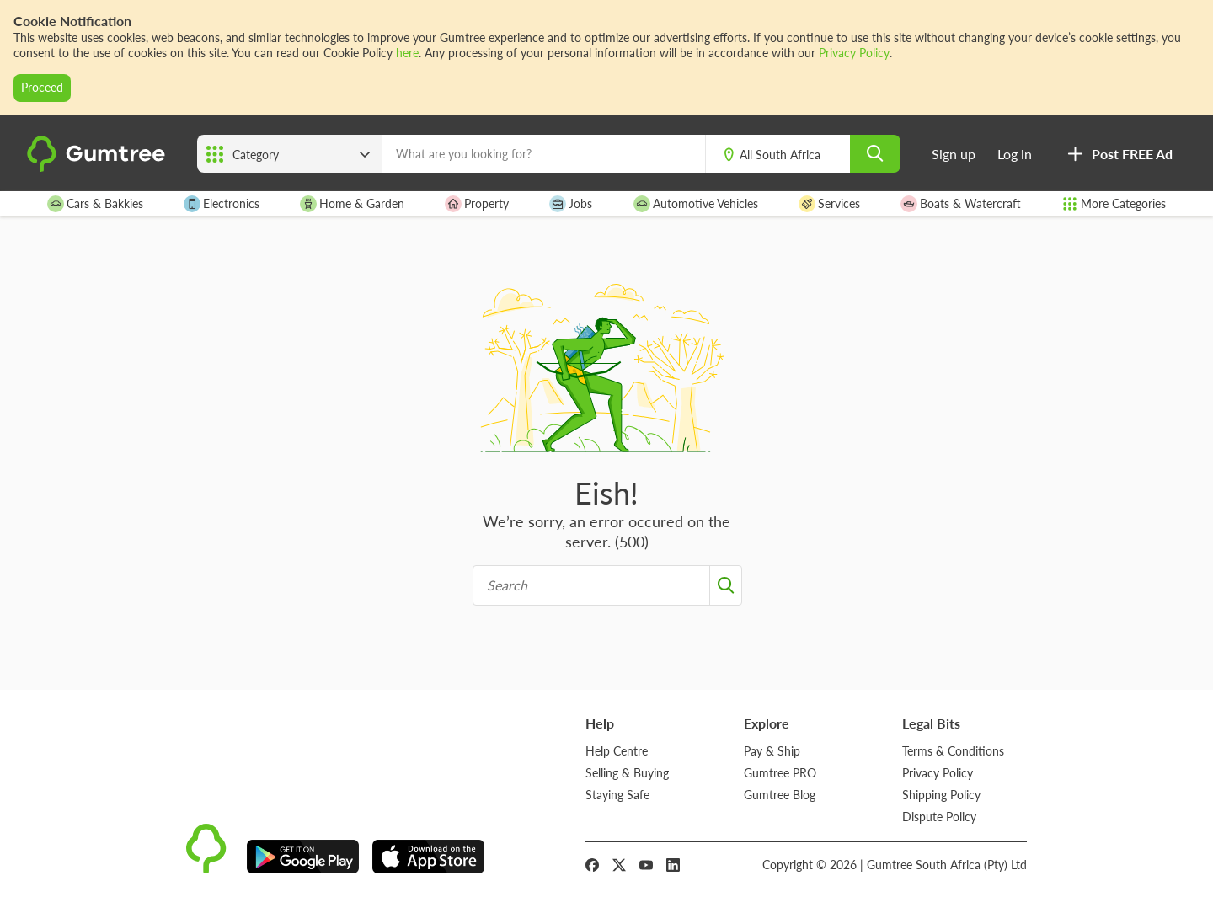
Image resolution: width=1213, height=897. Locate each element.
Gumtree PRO (780, 773)
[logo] (98, 167)
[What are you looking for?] (543, 154)
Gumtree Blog (779, 795)
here (407, 52)
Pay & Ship (772, 751)
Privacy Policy (854, 52)
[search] (875, 154)
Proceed (42, 87)
